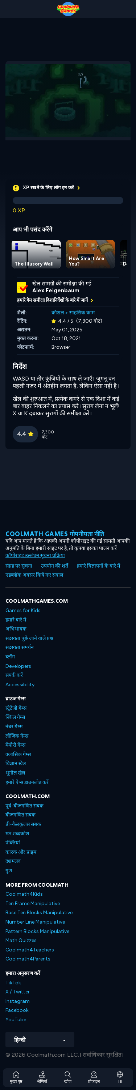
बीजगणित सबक (20, 815)
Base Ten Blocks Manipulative (39, 912)
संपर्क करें (14, 675)
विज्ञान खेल (15, 763)
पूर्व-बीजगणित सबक (24, 806)
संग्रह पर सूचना (18, 566)
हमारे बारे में (15, 620)
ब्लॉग (10, 657)
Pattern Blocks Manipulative (37, 931)
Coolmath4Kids (24, 894)
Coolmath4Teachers (29, 950)
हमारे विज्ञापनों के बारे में (98, 566)
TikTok (13, 983)
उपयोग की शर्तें (54, 566)
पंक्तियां (12, 843)
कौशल (57, 313)
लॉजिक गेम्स (16, 736)
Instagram (17, 1001)
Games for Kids (23, 610)
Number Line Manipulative (35, 922)
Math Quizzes (21, 940)
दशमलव (13, 861)
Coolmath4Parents (27, 959)
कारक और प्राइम (20, 852)
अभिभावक (15, 629)
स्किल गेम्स (15, 717)
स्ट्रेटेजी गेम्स (15, 708)
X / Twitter (17, 992)
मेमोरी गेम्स (15, 745)
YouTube (15, 1020)
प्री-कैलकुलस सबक (23, 824)
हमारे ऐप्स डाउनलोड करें (27, 782)
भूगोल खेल (15, 773)
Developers (18, 666)
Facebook (17, 1010)
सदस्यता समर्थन (19, 647)
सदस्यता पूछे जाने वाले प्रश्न (29, 638)
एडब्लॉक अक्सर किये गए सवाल (34, 575)
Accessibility (19, 685)
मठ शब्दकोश (17, 834)
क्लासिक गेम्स (18, 754)
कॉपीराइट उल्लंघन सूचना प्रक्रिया (35, 555)
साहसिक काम (82, 313)
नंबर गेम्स (13, 727)
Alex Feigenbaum (55, 290)
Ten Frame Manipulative (32, 903)
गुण (8, 871)
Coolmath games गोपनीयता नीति (54, 534)
